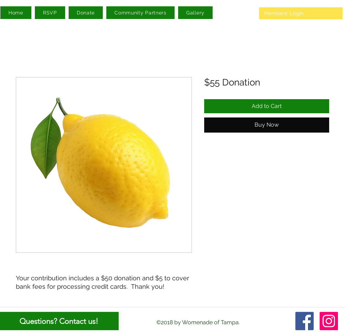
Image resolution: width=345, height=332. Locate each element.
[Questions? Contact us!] (59, 321)
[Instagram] (329, 321)
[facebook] (304, 321)
